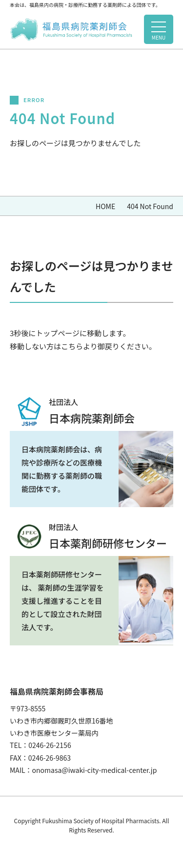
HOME (105, 206)
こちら (72, 346)
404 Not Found (150, 206)
